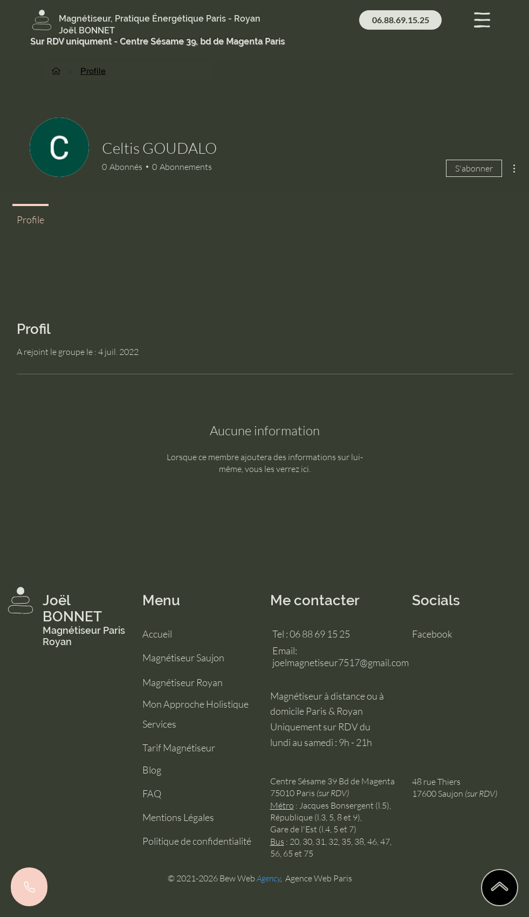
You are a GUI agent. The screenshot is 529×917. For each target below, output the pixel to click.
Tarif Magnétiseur (178, 748)
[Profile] (93, 70)
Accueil (157, 634)
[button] (482, 20)
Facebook (432, 634)
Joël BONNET (72, 608)
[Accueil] (56, 70)
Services (159, 724)
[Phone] (29, 886)
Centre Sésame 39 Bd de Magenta (332, 781)
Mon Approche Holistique (195, 704)
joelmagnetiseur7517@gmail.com (340, 662)
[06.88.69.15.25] (400, 20)
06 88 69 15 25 (320, 634)
